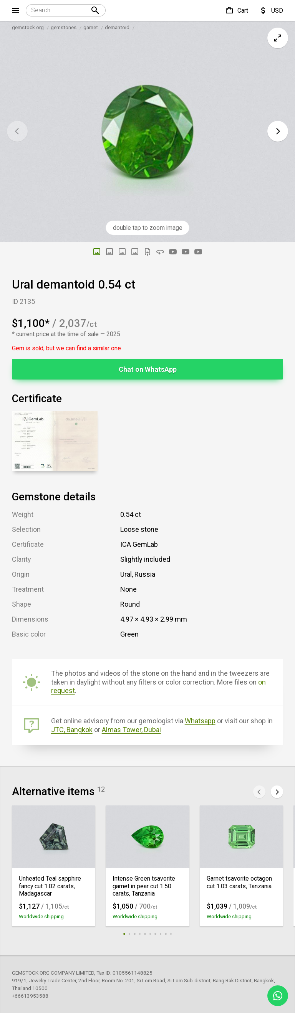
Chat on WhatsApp (148, 369)
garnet (90, 27)
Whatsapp (200, 721)
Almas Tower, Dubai (131, 730)
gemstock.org (28, 27)
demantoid (117, 27)
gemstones (63, 27)
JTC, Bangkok (72, 730)
